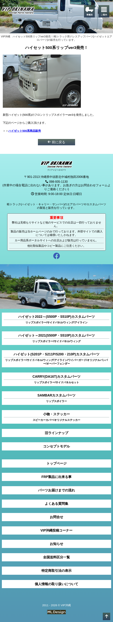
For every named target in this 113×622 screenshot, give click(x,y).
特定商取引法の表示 (56, 571)
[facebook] (56, 256)
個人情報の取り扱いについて (56, 584)
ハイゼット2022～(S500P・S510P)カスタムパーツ (56, 319)
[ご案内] (104, 11)
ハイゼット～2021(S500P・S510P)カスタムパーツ (56, 338)
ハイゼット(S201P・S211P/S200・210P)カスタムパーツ (56, 358)
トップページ (56, 463)
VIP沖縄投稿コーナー (56, 530)
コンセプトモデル (56, 446)
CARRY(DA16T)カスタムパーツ (56, 379)
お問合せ (56, 517)
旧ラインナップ (56, 433)
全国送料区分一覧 (56, 557)
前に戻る (56, 142)
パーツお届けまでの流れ (56, 490)
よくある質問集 (56, 504)
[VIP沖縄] (18, 11)
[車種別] (89, 11)
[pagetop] (106, 616)
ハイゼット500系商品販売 (24, 130)
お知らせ (56, 544)
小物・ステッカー (56, 417)
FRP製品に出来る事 (56, 477)
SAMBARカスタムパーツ (56, 398)
